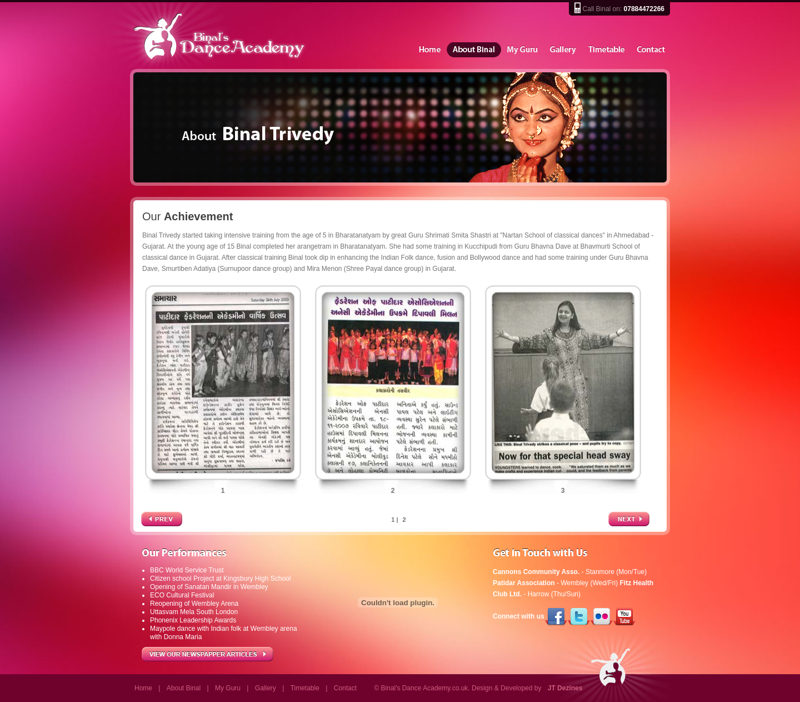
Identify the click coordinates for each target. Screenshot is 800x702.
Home (429, 50)
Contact (651, 50)
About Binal (474, 50)
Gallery (563, 50)
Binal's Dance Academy (204, 35)
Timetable (607, 50)
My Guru (522, 50)
